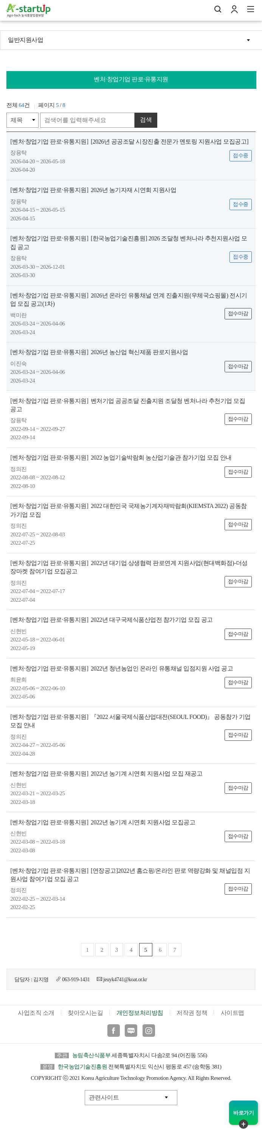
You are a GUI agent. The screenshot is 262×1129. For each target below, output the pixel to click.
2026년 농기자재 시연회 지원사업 (93, 190)
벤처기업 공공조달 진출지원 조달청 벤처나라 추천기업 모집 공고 (127, 405)
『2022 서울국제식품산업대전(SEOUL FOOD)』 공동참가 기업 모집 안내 (130, 721)
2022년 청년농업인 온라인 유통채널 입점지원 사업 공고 (121, 668)
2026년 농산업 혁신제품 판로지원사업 (99, 352)
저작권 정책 (192, 1013)
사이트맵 (232, 1013)
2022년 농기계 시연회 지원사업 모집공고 (102, 822)
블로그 (131, 1030)
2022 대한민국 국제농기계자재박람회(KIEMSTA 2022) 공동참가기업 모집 (128, 510)
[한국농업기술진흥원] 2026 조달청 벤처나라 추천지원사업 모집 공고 (128, 242)
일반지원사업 (25, 40)
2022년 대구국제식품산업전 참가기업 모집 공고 (111, 619)
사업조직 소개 (36, 1013)
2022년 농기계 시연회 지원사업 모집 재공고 (106, 773)
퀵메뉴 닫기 (243, 1124)
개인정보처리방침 (139, 1013)
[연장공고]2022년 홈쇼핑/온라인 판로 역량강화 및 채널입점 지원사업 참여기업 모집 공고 (130, 874)
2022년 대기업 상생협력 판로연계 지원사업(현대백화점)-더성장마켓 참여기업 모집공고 (129, 567)
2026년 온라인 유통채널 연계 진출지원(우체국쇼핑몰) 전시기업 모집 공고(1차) (128, 299)
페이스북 (113, 1030)
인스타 (149, 1030)
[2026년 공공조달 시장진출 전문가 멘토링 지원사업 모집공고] (129, 141)
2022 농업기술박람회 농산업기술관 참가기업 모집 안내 (121, 457)
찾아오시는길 (85, 1013)
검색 (146, 119)
